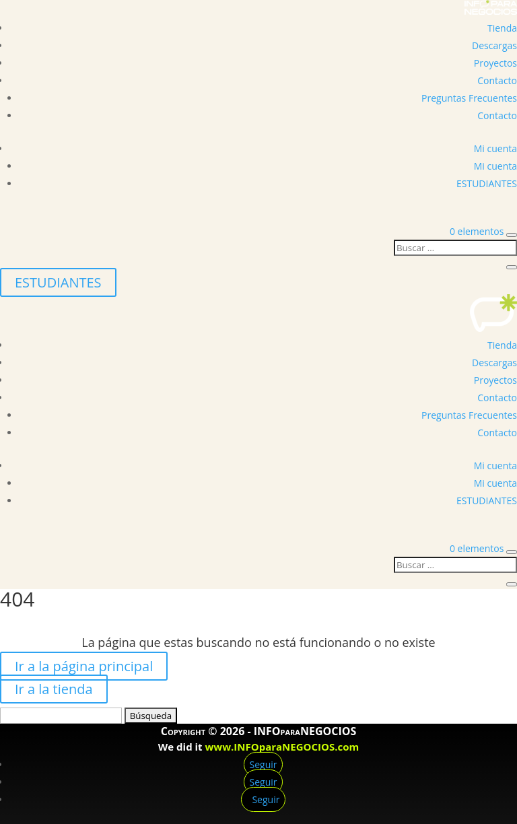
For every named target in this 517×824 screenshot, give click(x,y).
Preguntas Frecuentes (469, 98)
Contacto (497, 80)
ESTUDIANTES (486, 183)
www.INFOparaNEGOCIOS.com (282, 746)
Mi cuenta (495, 148)
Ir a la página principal (84, 666)
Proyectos (495, 63)
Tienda (502, 28)
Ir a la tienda (54, 689)
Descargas (494, 45)
